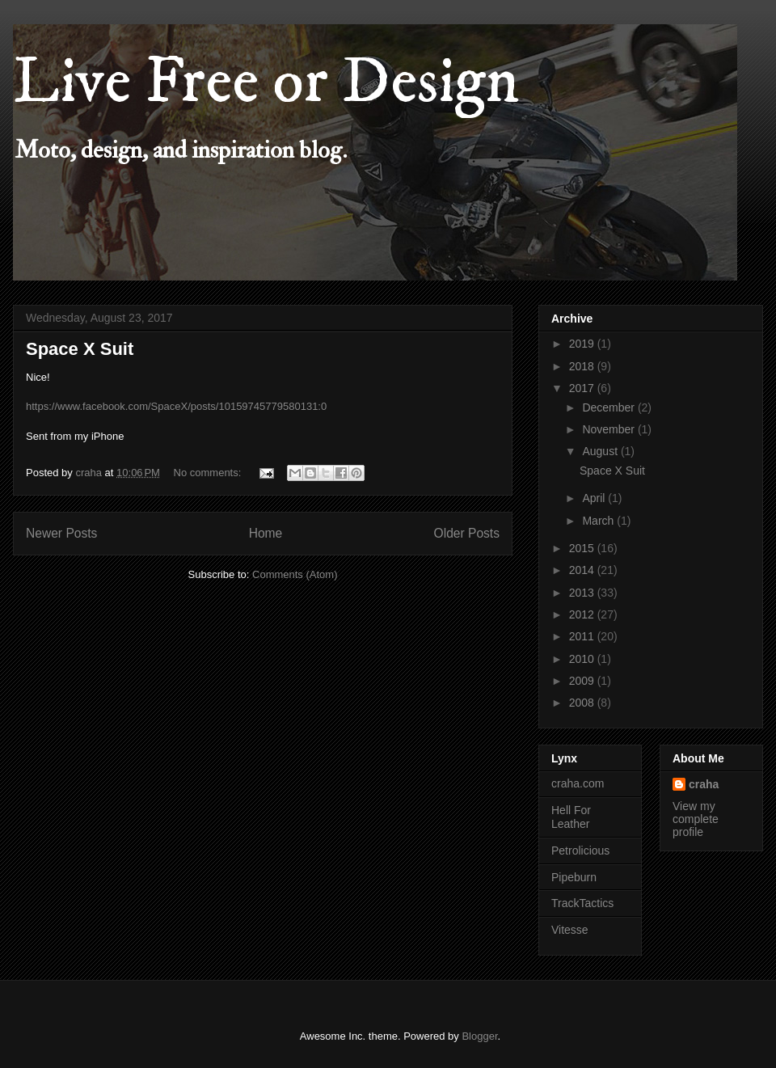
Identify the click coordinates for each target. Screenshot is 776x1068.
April (595, 498)
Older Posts (467, 533)
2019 (583, 343)
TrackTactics (582, 903)
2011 (583, 636)
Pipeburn (574, 877)
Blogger (479, 1036)
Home (266, 533)
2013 (583, 592)
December (609, 407)
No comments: (209, 472)
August (601, 451)
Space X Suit (79, 349)
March (599, 520)
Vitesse (569, 929)
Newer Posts (61, 533)
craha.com (577, 783)
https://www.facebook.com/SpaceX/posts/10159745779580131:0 (176, 406)
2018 (583, 366)
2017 (583, 388)
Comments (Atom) (294, 574)
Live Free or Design (266, 82)
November (609, 429)
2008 (583, 702)
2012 (583, 614)
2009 (583, 680)
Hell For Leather (571, 817)
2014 (583, 570)
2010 (583, 658)
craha (704, 784)
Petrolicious (580, 850)
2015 (583, 548)
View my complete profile (696, 819)
